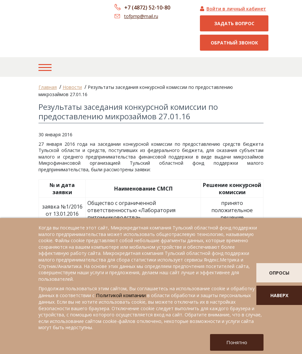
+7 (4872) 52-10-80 (147, 7)
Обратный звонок (234, 43)
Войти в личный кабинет (236, 9)
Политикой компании (121, 295)
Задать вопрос (234, 23)
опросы (279, 273)
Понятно (236, 342)
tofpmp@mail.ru (141, 16)
